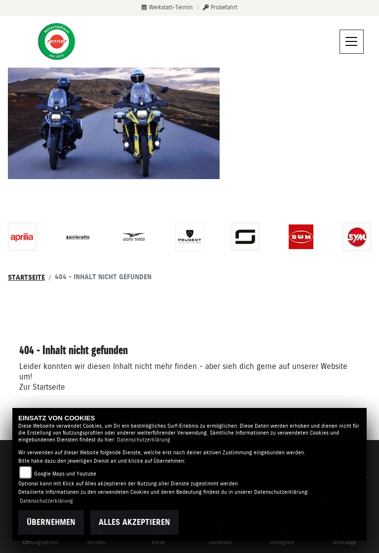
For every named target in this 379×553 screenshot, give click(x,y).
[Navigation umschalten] (352, 42)
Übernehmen (51, 522)
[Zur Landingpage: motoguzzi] (134, 237)
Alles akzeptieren (134, 522)
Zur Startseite (42, 387)
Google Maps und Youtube (65, 474)
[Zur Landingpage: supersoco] (245, 237)
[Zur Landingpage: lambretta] (78, 237)
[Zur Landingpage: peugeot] (189, 237)
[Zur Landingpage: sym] (357, 237)
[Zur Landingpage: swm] (301, 237)
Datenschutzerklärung (143, 440)
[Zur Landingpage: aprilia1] (22, 237)
